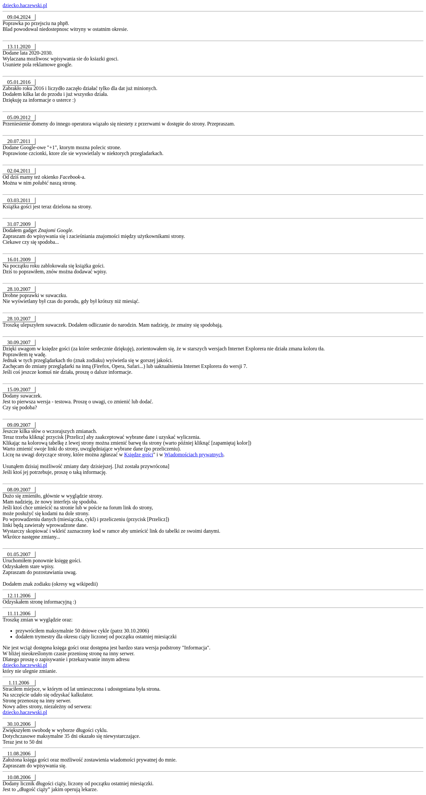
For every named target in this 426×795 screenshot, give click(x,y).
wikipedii (86, 584)
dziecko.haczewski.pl (25, 5)
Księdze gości (138, 454)
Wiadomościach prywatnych (193, 454)
